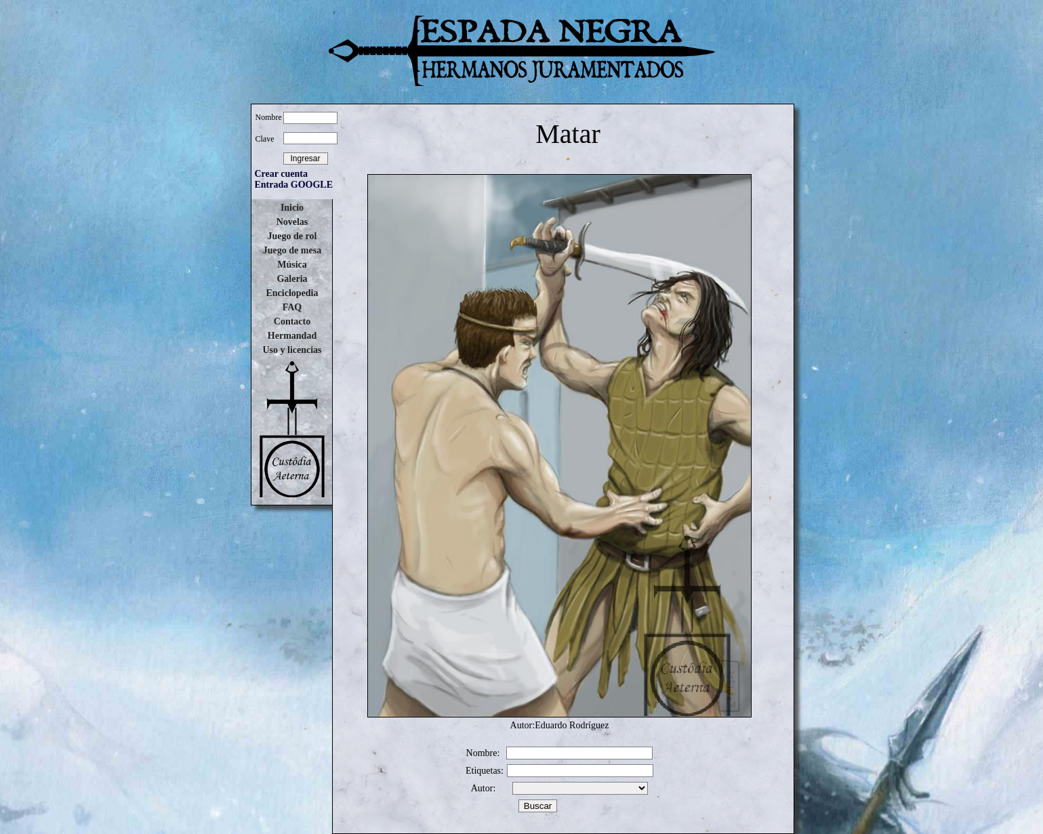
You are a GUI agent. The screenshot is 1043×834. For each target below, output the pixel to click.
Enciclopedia (292, 293)
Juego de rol (292, 236)
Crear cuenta (281, 174)
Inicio (292, 208)
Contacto (292, 321)
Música (292, 264)
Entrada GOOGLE (294, 185)
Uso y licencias (291, 350)
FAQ (292, 307)
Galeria (292, 279)
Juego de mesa (292, 250)
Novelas (292, 222)
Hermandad (292, 336)
